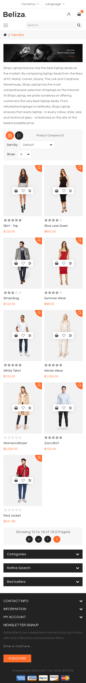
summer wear (55, 298)
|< (29, 539)
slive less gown (56, 225)
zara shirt (51, 443)
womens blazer (15, 443)
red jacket (12, 515)
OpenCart (38, 670)
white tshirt (12, 370)
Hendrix (17, 35)
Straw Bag (11, 298)
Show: (11, 154)
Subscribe (17, 658)
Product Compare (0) (50, 135)
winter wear (53, 370)
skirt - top (10, 225)
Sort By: (12, 145)
